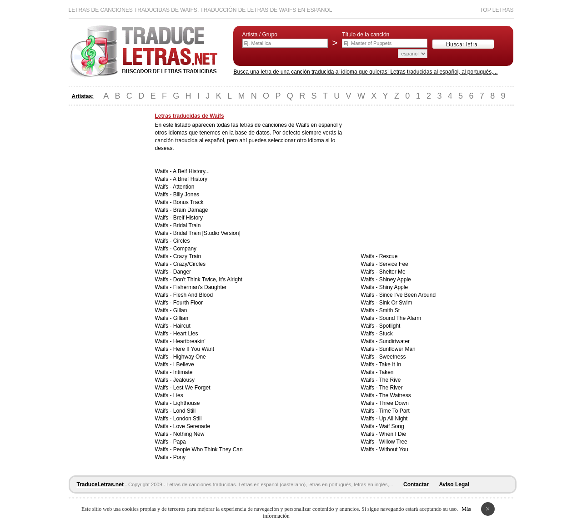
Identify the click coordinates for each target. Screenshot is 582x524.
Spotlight (390, 326)
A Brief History (190, 179)
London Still (187, 418)
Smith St (389, 310)
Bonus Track (188, 202)
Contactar (416, 484)
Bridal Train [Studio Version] (207, 233)
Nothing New (189, 434)
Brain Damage (190, 210)
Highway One (189, 357)
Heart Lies (185, 333)
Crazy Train (187, 256)
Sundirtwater (394, 341)
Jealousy (184, 380)
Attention (183, 187)
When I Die (392, 434)
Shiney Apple (395, 279)
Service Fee (393, 264)
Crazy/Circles (189, 264)
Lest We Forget (192, 387)
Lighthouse (186, 403)
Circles (181, 241)
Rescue (388, 256)
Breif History (188, 218)
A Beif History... (191, 171)
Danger (182, 272)
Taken (386, 372)
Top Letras (496, 10)
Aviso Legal (454, 484)
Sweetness (392, 357)
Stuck (386, 333)
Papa (179, 442)
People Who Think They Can (208, 449)
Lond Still (184, 411)
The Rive (390, 380)
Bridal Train (187, 225)
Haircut (182, 326)
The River (391, 387)
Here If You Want (193, 349)
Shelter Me (392, 272)
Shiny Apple (393, 287)
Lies (178, 395)
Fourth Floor (188, 302)
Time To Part (394, 411)
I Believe (183, 364)
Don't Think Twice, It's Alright (207, 279)
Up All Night (393, 418)
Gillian (180, 318)
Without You (393, 449)
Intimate (183, 372)
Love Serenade (191, 426)
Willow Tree (393, 442)
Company (184, 248)
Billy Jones (186, 194)
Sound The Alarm (400, 318)
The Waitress (395, 395)
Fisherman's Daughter (200, 287)
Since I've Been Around (407, 295)
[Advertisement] (105, 249)
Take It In (390, 364)
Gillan (180, 310)
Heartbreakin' (189, 341)
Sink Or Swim (395, 302)
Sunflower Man (397, 349)
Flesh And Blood (193, 295)
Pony (179, 457)
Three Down (394, 403)
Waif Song (391, 426)
